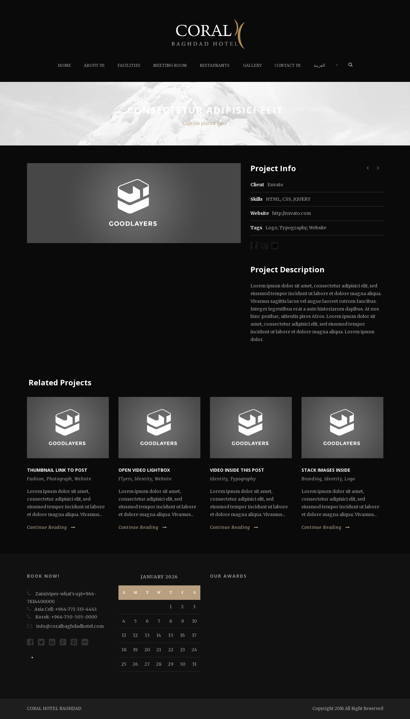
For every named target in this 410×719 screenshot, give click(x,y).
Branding (311, 479)
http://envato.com (291, 213)
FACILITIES (129, 65)
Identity (143, 479)
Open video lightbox (144, 470)
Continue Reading (51, 527)
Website (317, 228)
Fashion (35, 479)
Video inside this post (237, 470)
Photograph (59, 479)
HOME (64, 65)
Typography (293, 228)
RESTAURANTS (215, 65)
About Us (94, 65)
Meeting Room (170, 65)
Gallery (252, 65)
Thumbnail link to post (57, 470)
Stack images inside (325, 470)
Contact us (288, 65)
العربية (319, 65)
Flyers (125, 479)
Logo (271, 228)
